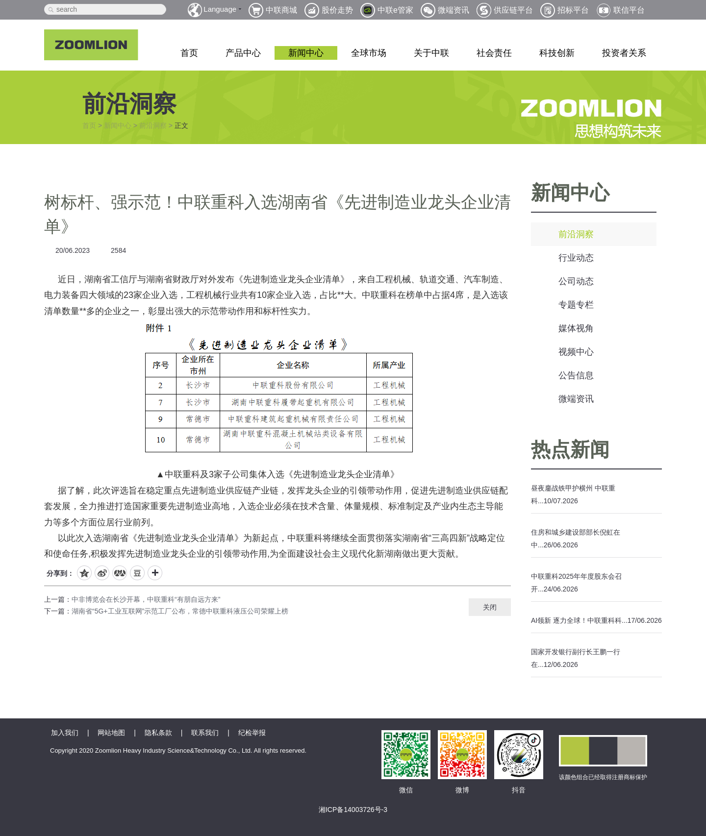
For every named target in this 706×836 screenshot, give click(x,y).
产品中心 (243, 53)
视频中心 (576, 352)
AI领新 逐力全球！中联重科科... (579, 620)
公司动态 (576, 281)
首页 (189, 53)
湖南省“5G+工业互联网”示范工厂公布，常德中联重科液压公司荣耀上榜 (180, 611)
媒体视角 (576, 328)
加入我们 (64, 733)
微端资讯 (576, 399)
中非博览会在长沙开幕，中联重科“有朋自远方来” (146, 599)
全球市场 (368, 53)
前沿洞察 (153, 125)
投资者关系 (624, 53)
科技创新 (557, 53)
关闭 (490, 607)
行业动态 (576, 258)
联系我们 (205, 733)
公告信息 (576, 375)
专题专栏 (576, 305)
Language (219, 9)
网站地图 (111, 733)
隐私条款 (158, 733)
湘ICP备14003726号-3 (353, 809)
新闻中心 (306, 53)
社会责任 (494, 53)
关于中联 (431, 53)
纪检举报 (252, 733)
